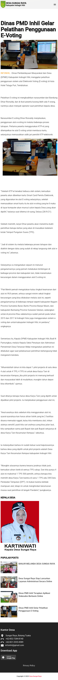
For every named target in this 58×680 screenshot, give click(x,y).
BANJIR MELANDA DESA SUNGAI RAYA (37, 564)
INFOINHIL (5, 73)
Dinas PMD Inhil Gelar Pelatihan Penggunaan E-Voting (28, 29)
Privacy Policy (29, 665)
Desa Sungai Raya (35, 676)
